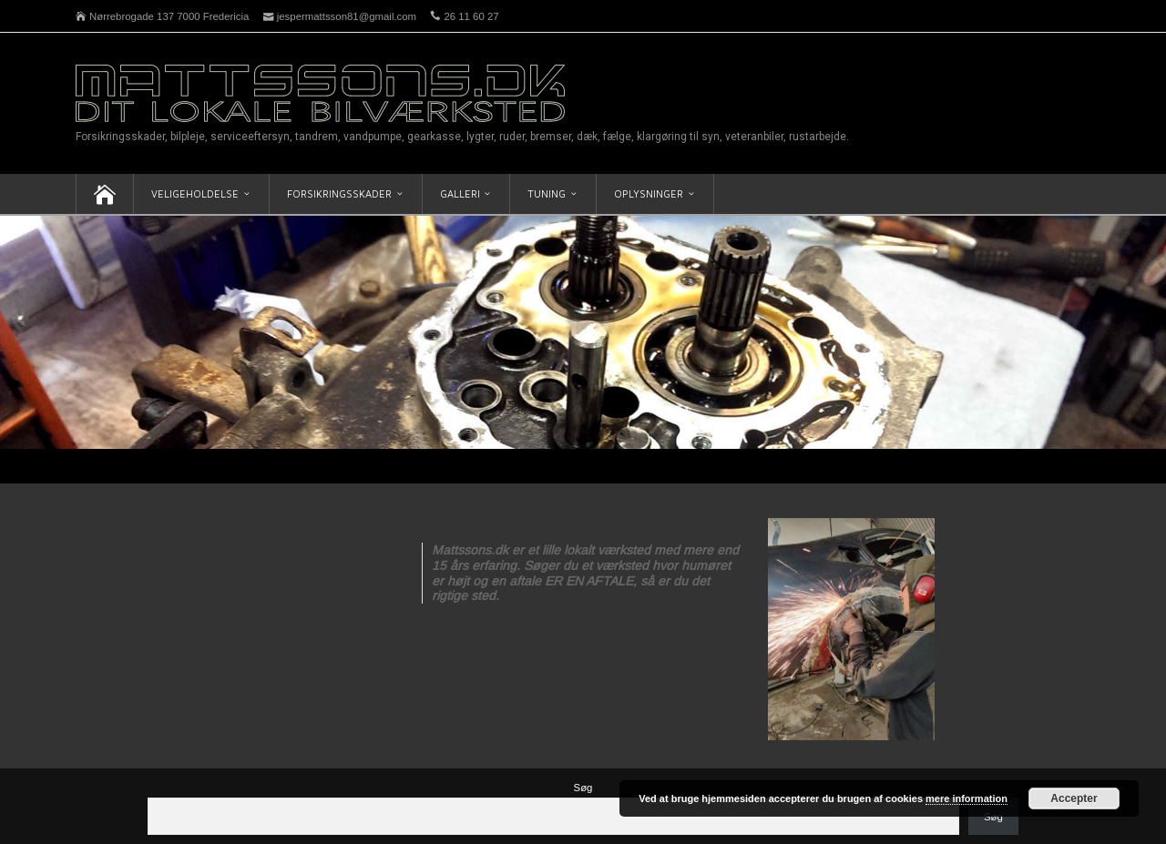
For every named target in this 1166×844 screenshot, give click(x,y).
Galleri (460, 193)
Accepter (1073, 798)
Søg (583, 787)
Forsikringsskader (339, 193)
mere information (966, 798)
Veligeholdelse (195, 193)
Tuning (546, 193)
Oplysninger (648, 193)
